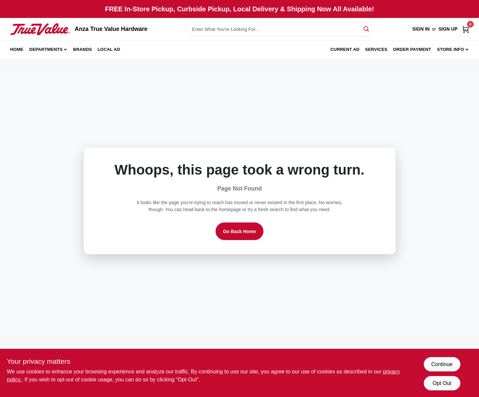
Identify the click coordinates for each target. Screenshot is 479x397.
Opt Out (441, 383)
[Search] (367, 28)
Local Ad (108, 49)
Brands (82, 49)
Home (17, 49)
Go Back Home (239, 231)
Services (376, 49)
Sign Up (448, 29)
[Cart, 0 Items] (465, 29)
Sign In (420, 29)
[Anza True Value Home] (40, 29)
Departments (46, 49)
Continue (441, 364)
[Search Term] (280, 29)
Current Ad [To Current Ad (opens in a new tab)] (344, 49)
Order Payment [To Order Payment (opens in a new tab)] (412, 49)
